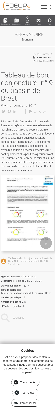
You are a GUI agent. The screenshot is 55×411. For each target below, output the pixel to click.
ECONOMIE (18, 317)
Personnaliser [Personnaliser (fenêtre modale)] (28, 403)
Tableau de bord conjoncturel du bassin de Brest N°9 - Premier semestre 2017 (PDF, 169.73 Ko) (30, 261)
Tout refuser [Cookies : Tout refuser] (28, 392)
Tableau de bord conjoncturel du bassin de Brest (26, 293)
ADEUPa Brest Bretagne (30, 281)
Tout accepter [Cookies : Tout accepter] (28, 382)
